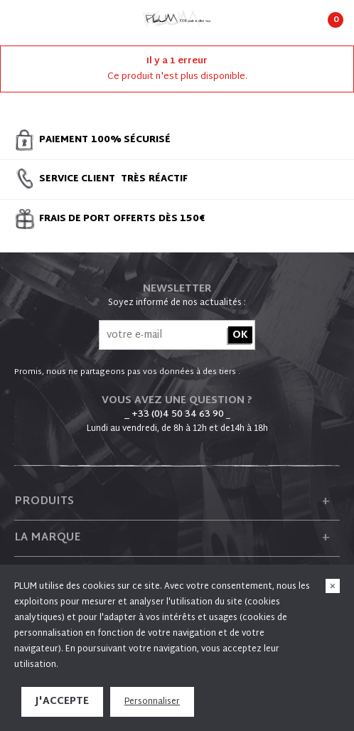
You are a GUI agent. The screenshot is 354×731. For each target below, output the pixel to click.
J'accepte (62, 701)
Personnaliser (152, 702)
